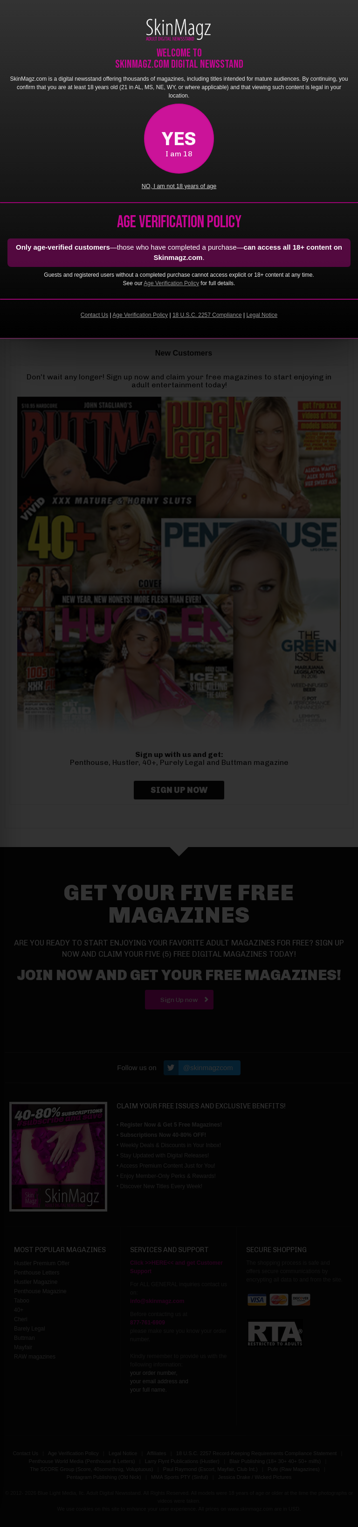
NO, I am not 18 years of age (179, 186)
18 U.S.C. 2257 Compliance (207, 315)
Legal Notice (261, 315)
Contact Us (94, 315)
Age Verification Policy (171, 283)
